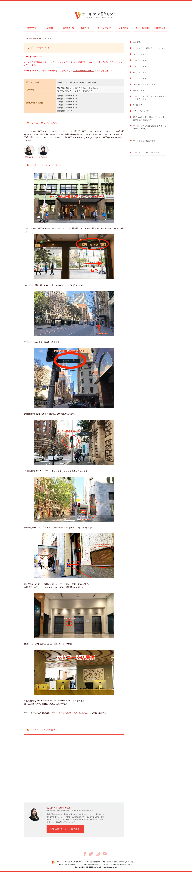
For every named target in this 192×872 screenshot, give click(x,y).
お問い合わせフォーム (83, 71)
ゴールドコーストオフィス (144, 84)
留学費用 (50, 28)
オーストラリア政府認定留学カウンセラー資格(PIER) (149, 127)
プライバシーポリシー (142, 111)
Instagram (98, 854)
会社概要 (33, 38)
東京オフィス (138, 90)
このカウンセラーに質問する (67, 829)
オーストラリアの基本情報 (144, 141)
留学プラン (32, 28)
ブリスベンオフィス (141, 66)
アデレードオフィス (141, 78)
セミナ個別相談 (142, 28)
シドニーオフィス (140, 54)
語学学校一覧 (68, 28)
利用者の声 (137, 105)
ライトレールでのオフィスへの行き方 (70, 713)
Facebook (85, 854)
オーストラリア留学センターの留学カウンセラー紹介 (149, 97)
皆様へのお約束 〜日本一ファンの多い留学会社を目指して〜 (149, 118)
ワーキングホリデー (105, 28)
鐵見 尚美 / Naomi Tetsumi (59, 808)
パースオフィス (139, 72)
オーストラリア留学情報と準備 (146, 152)
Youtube (105, 854)
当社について (159, 28)
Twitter (91, 854)
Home (26, 38)
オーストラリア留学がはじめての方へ (149, 48)
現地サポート (86, 28)
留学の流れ (123, 28)
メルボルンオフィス (141, 60)
